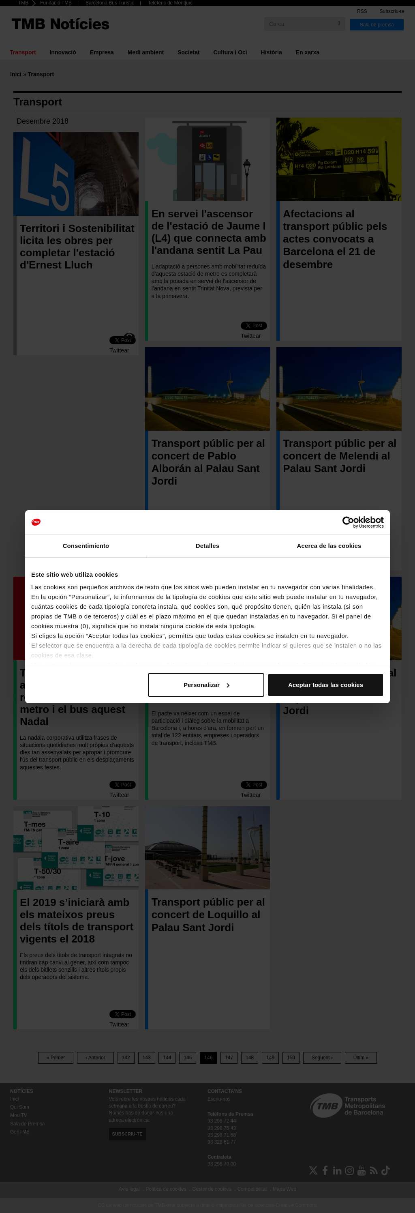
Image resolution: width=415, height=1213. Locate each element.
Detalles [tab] (207, 545)
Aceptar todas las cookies (325, 684)
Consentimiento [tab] (86, 545)
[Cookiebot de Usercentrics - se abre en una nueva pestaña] (348, 522)
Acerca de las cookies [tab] (329, 545)
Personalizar (206, 684)
